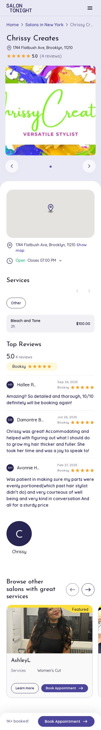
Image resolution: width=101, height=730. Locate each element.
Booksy (32, 366)
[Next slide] (89, 166)
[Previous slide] (11, 166)
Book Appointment (66, 721)
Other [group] (16, 303)
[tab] (51, 167)
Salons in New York (44, 24)
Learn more (25, 688)
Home (12, 24)
